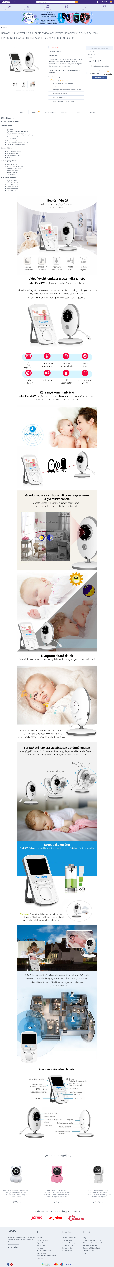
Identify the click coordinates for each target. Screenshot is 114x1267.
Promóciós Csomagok (69, 1243)
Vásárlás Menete (67, 1250)
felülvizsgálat (63, 80)
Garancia (92, 112)
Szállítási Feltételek (68, 1248)
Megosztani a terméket (99, 77)
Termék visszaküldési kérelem (46, 1255)
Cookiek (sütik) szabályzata (91, 1248)
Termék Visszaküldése (90, 1245)
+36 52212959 (103, 2)
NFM (84, 1253)
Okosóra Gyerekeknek (69, 1237)
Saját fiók (40, 1258)
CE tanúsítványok (88, 1250)
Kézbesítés (64, 112)
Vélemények (36, 112)
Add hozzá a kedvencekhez (101, 66)
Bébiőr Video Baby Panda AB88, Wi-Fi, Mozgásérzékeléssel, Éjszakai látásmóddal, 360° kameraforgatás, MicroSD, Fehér (16, 1193)
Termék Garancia (67, 1245)
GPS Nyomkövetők (68, 1240)
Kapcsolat (40, 1248)
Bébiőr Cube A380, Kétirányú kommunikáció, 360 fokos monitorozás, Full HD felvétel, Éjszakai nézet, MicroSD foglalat (98, 1193)
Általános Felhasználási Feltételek (93, 1243)
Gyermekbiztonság (43, 1243)
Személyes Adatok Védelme (92, 1240)
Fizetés (78, 112)
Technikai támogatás (50, 112)
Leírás (21, 112)
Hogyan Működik (42, 1240)
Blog (84, 1237)
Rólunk (39, 1237)
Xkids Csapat (41, 1245)
